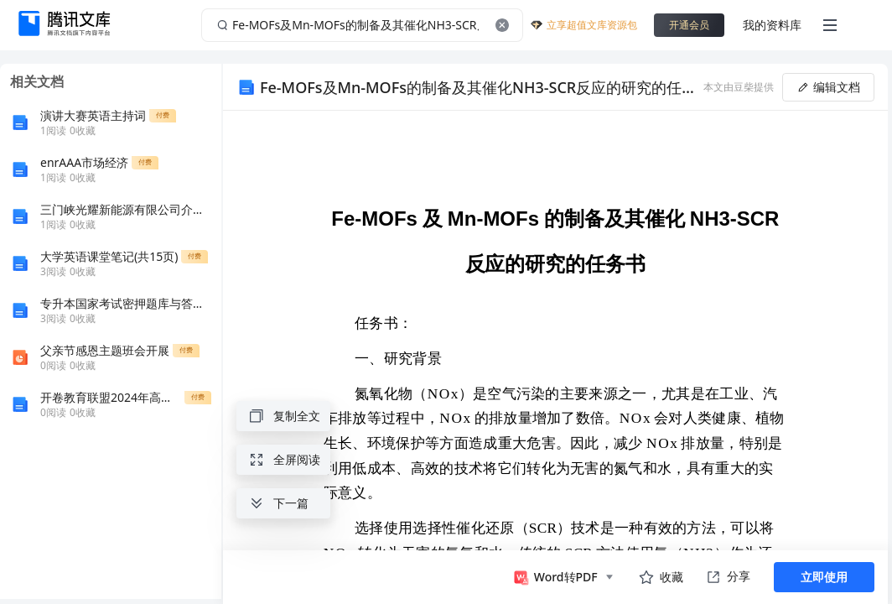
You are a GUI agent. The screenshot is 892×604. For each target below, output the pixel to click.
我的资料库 (772, 25)
